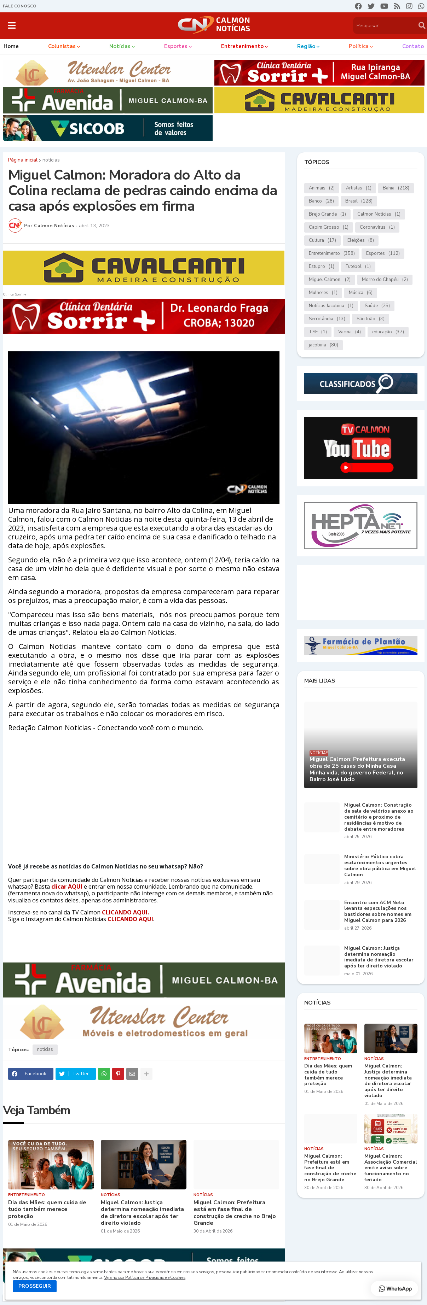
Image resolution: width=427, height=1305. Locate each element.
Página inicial (22, 160)
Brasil (359, 201)
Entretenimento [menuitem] (242, 46)
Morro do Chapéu (385, 280)
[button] (12, 25)
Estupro (321, 267)
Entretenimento (332, 253)
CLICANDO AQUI (130, 919)
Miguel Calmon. (330, 280)
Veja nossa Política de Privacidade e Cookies (144, 1277)
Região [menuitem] (306, 46)
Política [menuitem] (359, 46)
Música (361, 293)
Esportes (383, 253)
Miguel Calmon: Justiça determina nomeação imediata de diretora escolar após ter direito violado (142, 1213)
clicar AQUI (67, 886)
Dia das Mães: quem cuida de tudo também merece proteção (47, 1209)
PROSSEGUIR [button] (34, 1286)
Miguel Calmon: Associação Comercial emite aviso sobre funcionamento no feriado (390, 1168)
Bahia (396, 188)
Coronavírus (377, 227)
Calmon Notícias (378, 214)
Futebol (358, 267)
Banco (321, 201)
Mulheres (323, 293)
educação (388, 332)
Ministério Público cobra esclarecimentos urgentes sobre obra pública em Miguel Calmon (380, 866)
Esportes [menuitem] (175, 46)
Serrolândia (327, 319)
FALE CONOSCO (19, 6)
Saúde (377, 306)
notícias (51, 160)
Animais (322, 188)
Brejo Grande (327, 214)
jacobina (323, 345)
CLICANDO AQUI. (125, 912)
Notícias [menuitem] (120, 46)
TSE (318, 332)
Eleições (360, 240)
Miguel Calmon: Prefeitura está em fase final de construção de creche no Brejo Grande (235, 1213)
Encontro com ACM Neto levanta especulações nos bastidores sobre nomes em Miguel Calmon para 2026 (377, 912)
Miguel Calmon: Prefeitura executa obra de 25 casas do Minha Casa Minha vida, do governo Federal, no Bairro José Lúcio (357, 769)
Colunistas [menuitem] (62, 46)
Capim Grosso (328, 227)
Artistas (358, 188)
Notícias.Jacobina (331, 306)
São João (371, 319)
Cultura (322, 240)
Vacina (349, 332)
